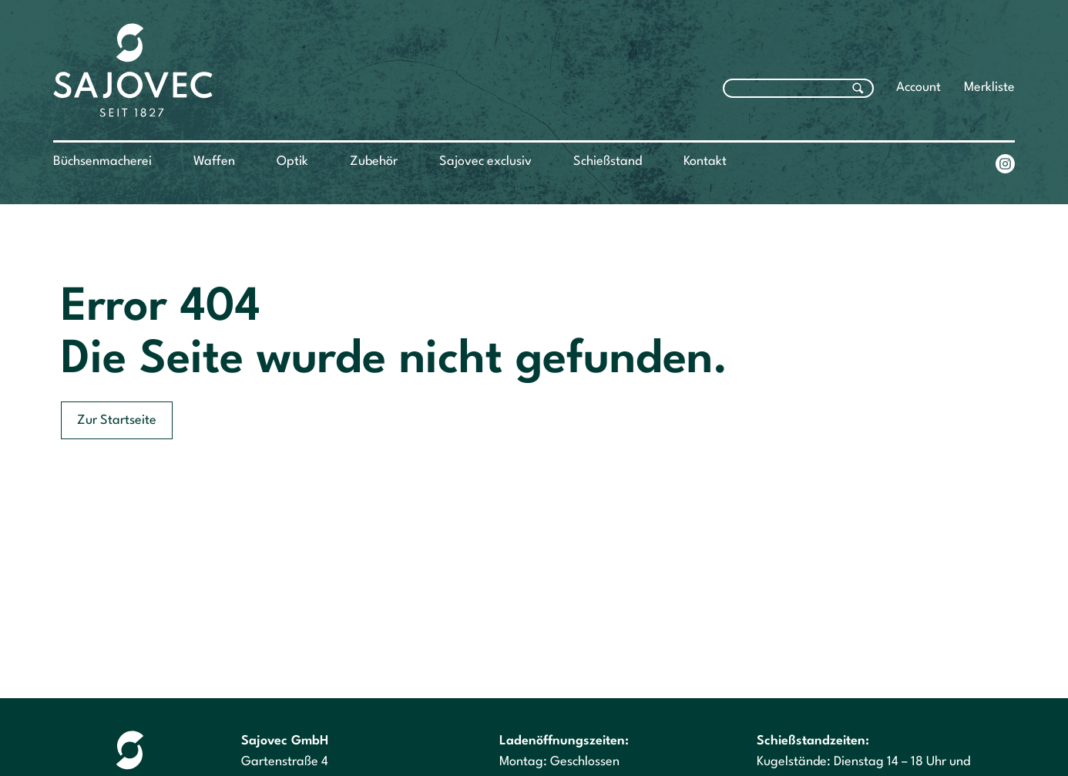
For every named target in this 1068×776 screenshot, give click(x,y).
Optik (292, 161)
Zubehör (374, 161)
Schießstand (607, 161)
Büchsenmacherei (102, 161)
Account (918, 87)
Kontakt (705, 161)
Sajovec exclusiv (485, 161)
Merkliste (989, 87)
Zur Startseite (116, 420)
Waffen (214, 161)
